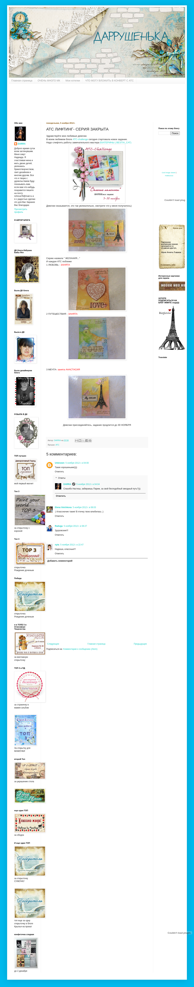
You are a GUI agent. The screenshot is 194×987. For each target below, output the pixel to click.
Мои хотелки (72, 80)
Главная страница (21, 80)
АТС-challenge (80, 139)
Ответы (61, 478)
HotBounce (169, 176)
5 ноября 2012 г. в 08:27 (75, 526)
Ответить (59, 471)
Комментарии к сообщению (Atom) (80, 649)
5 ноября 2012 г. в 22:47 (72, 544)
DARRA (67, 484)
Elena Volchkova (63, 507)
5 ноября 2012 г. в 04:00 (77, 463)
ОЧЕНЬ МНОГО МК (49, 80)
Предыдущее (140, 644)
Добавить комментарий (59, 561)
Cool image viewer (168, 173)
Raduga (59, 526)
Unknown (59, 463)
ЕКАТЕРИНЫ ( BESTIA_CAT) (115, 142)
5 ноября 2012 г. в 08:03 (84, 507)
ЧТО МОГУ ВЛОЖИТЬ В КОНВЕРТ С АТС (109, 80)
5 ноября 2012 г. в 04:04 (88, 484)
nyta (57, 544)
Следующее (53, 644)
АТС (57, 445)
